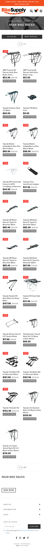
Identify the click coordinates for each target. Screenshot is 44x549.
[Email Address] (16, 526)
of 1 (24, 44)
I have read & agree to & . (21, 532)
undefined (20, 44)
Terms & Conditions (26, 530)
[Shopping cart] (36, 11)
